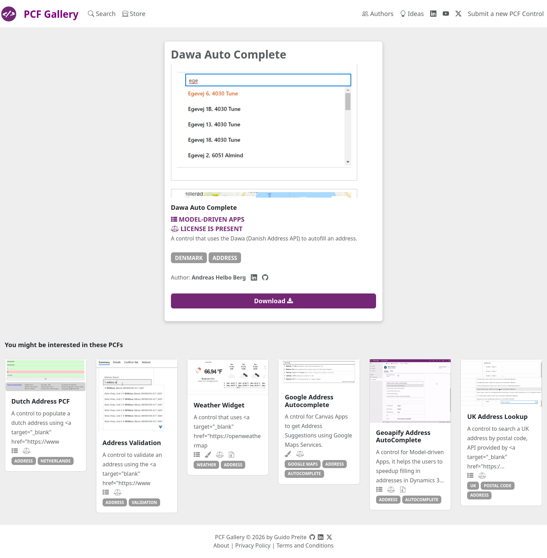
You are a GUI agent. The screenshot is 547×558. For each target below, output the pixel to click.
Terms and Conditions (305, 545)
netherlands (55, 461)
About (221, 545)
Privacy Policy (252, 545)
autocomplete (304, 473)
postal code (497, 485)
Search (102, 13)
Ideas (412, 13)
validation (144, 502)
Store (133, 13)
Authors (378, 13)
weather (206, 464)
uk (473, 485)
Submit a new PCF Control (506, 13)
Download (273, 301)
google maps (302, 464)
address (224, 258)
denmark (189, 258)
